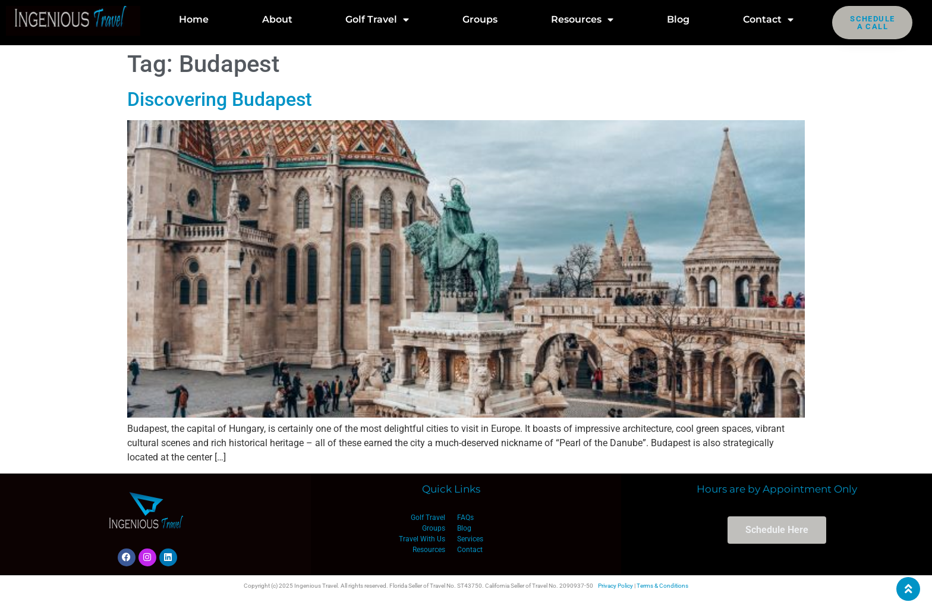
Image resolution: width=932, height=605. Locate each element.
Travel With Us (422, 539)
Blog (678, 19)
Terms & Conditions (662, 585)
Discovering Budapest (219, 99)
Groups (480, 19)
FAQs (465, 517)
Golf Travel (377, 19)
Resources (582, 19)
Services (470, 539)
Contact (768, 19)
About (277, 19)
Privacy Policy (615, 585)
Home (194, 19)
